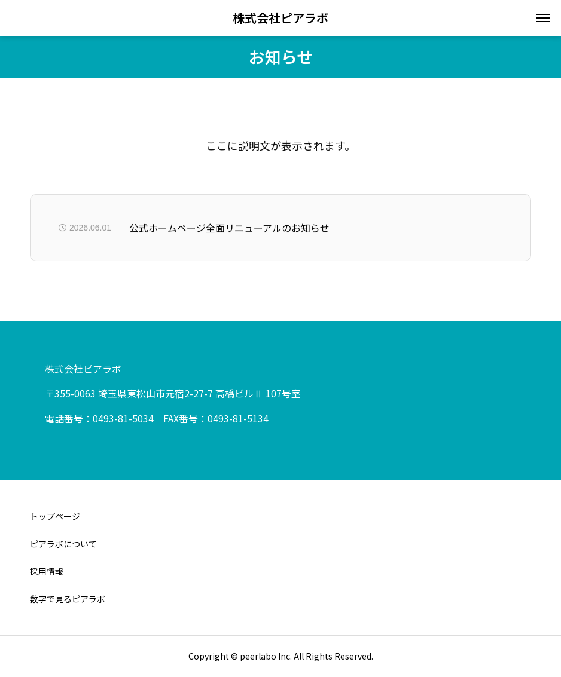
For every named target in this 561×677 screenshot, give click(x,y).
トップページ (55, 516)
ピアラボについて (63, 544)
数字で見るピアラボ (67, 599)
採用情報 (46, 571)
